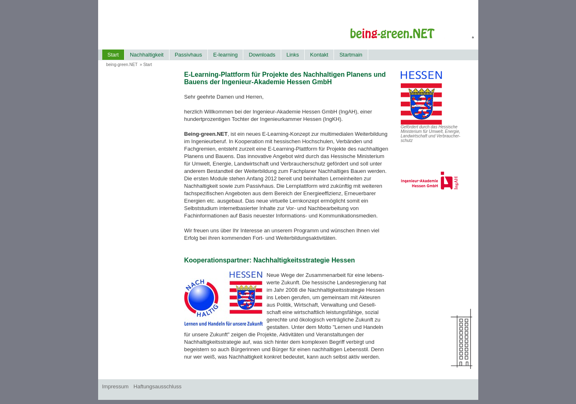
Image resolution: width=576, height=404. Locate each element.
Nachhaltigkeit (147, 55)
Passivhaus (188, 55)
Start (113, 55)
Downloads (262, 55)
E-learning (225, 55)
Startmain (350, 55)
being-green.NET (122, 64)
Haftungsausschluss (157, 386)
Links (293, 55)
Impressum (115, 386)
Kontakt (319, 55)
